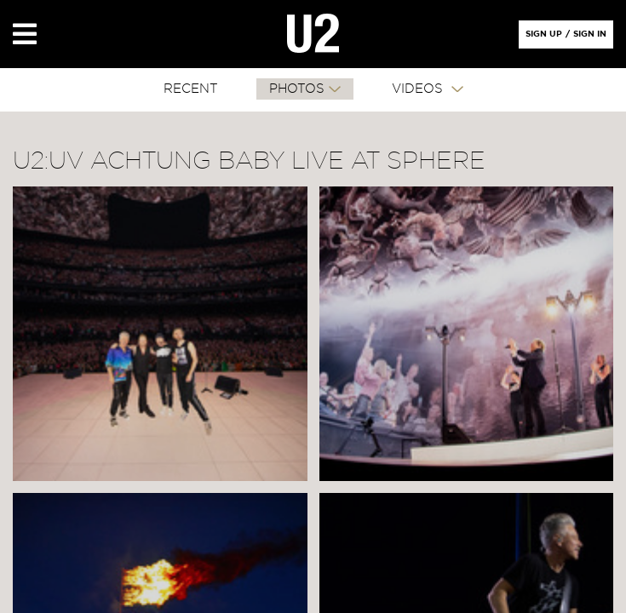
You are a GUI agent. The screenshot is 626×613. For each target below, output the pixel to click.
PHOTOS (296, 89)
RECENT (191, 89)
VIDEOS (419, 89)
